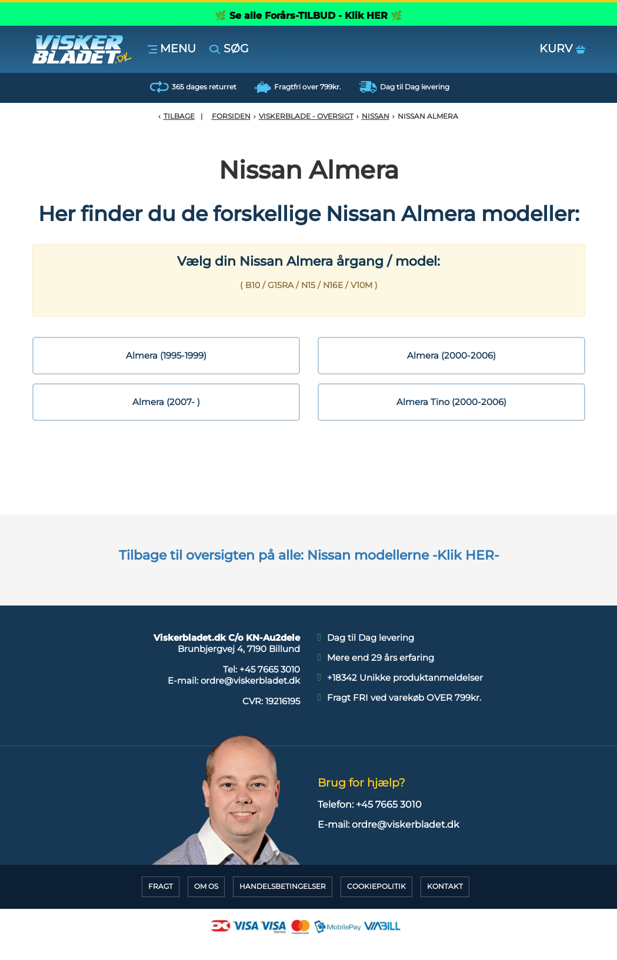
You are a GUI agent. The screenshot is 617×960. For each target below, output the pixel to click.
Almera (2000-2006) (451, 355)
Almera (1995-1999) (166, 355)
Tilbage (179, 116)
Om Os (206, 886)
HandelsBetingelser (282, 886)
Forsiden (231, 116)
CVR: (271, 701)
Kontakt (445, 886)
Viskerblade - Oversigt (306, 116)
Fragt (160, 886)
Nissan (375, 116)
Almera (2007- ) (166, 401)
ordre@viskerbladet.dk (250, 680)
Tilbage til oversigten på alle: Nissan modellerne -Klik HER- (309, 555)
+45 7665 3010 (269, 669)
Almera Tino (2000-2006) (451, 401)
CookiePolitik (376, 886)
